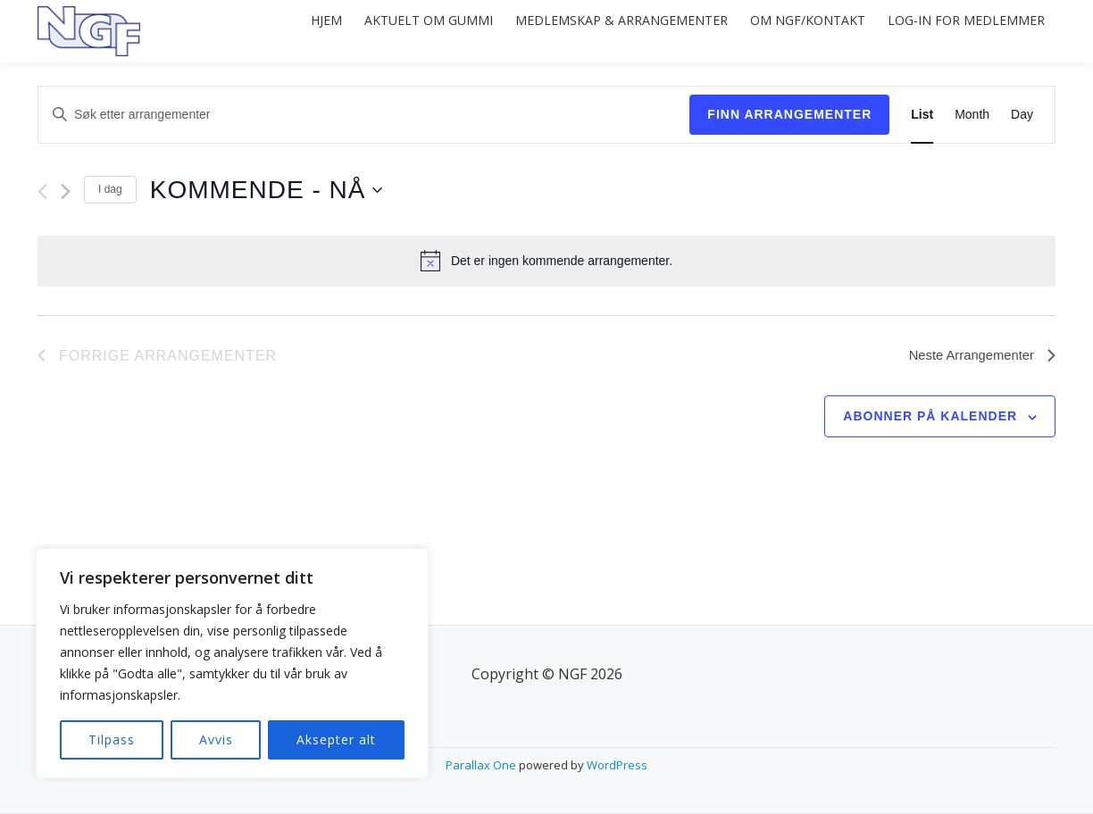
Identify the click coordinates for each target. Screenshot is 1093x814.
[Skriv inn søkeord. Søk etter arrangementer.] (363, 115)
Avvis (216, 739)
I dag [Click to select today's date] (110, 189)
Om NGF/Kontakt (792, 30)
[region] (232, 663)
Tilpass (111, 739)
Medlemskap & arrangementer (596, 30)
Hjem (281, 30)
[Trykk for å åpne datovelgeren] (266, 190)
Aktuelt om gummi (394, 30)
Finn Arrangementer (789, 114)
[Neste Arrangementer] (66, 191)
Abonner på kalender (930, 416)
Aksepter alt (336, 739)
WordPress (617, 765)
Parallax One (482, 765)
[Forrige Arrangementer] (42, 191)
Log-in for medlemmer (960, 30)
